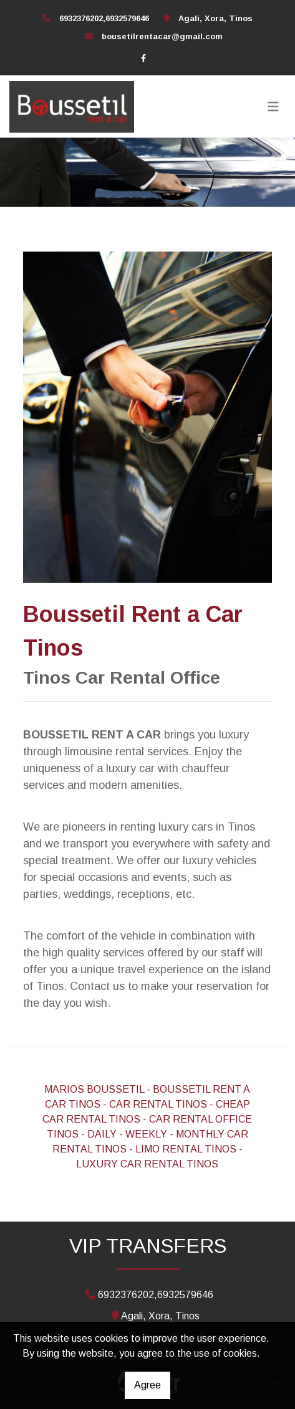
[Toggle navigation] (273, 106)
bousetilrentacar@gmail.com (162, 36)
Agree (147, 1385)
